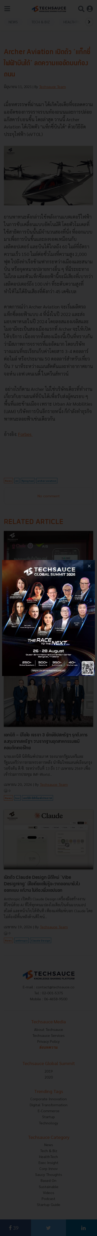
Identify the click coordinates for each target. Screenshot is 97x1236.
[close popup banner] (89, 566)
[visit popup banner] (48, 618)
